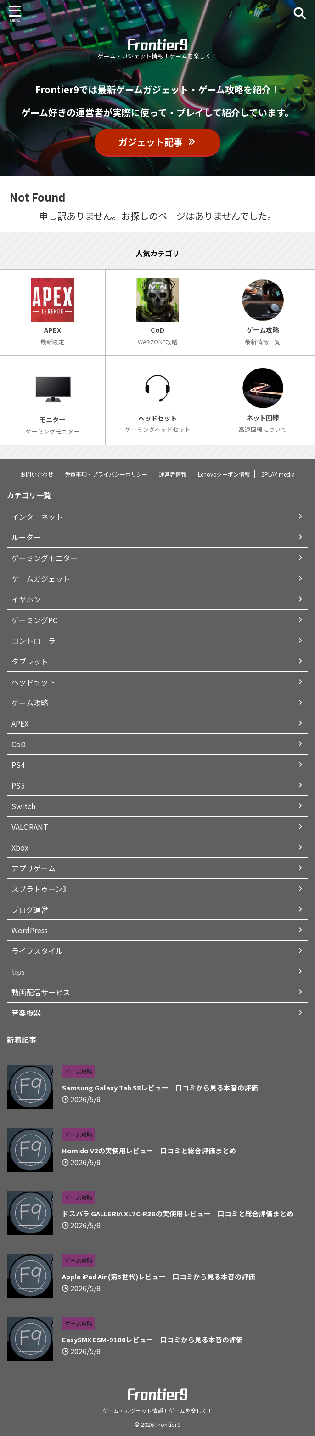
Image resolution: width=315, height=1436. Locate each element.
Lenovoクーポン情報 (224, 474)
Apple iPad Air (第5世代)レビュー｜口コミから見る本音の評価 (151, 1276)
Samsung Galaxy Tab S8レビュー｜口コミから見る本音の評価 (153, 1087)
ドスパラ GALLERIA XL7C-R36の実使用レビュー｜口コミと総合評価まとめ (168, 1213)
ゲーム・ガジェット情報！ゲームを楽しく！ (157, 1410)
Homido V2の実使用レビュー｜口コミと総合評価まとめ (141, 1150)
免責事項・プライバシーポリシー (106, 474)
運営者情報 (172, 474)
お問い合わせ (36, 474)
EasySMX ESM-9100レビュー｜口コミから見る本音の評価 (144, 1339)
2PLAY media (278, 474)
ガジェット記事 (157, 141)
